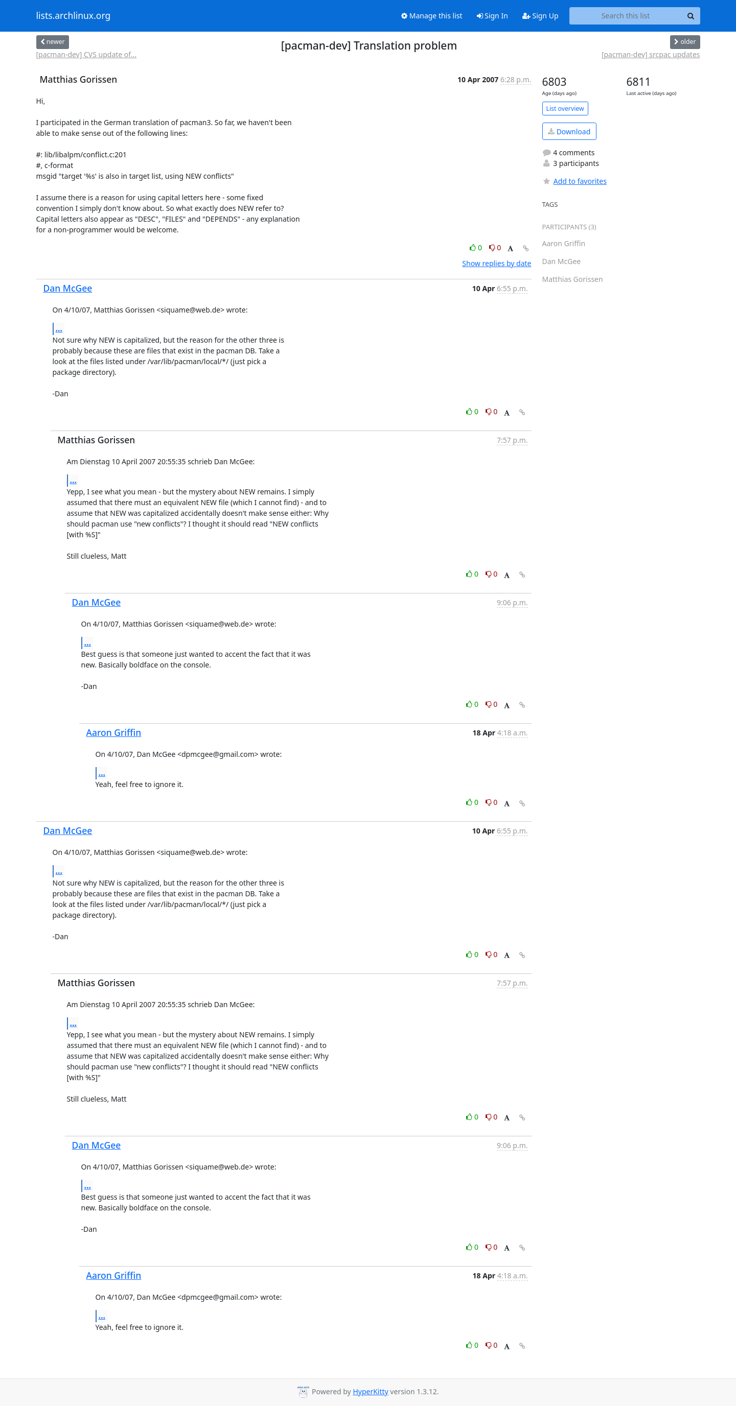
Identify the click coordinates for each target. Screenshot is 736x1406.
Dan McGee (68, 288)
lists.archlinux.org (73, 16)
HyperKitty (370, 1391)
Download (569, 131)
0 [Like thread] (477, 247)
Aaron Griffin (114, 732)
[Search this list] (625, 16)
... (59, 328)
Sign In (492, 15)
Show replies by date (496, 263)
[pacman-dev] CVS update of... (86, 54)
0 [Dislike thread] (495, 247)
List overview (565, 108)
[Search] (691, 16)
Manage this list (432, 15)
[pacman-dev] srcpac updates (651, 54)
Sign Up (540, 15)
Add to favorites (574, 181)
